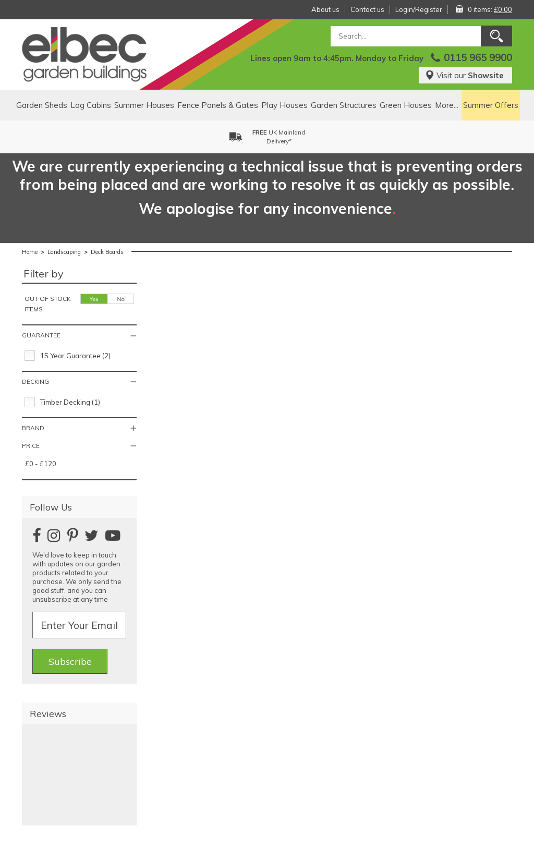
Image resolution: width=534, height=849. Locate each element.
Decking (35, 381)
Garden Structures (344, 105)
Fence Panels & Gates (217, 105)
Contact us (367, 9)
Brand (33, 428)
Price (31, 446)
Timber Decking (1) (70, 402)
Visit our (464, 75)
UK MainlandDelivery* (278, 137)
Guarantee (41, 335)
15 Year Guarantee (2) (75, 355)
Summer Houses (144, 105)
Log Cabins (90, 105)
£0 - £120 (40, 463)
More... (446, 105)
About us (325, 9)
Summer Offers (490, 105)
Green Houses (406, 105)
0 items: (490, 9)
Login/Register (418, 9)
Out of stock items (47, 304)
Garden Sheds (41, 105)
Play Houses (284, 105)
